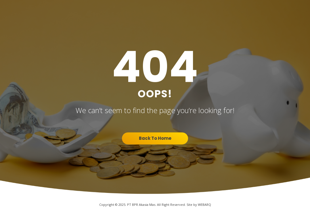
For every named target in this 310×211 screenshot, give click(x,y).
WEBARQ (204, 204)
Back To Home (155, 138)
